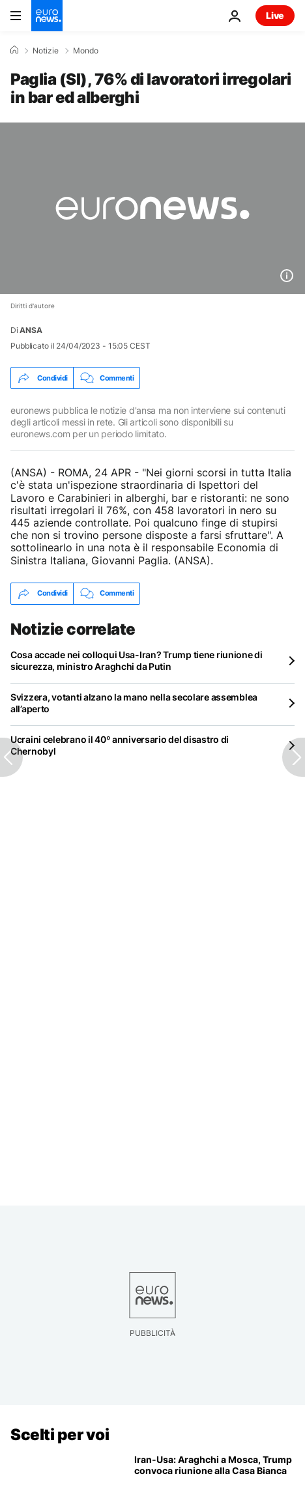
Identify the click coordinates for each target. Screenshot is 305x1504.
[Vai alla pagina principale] (47, 15)
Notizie (46, 51)
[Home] (14, 50)
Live (275, 15)
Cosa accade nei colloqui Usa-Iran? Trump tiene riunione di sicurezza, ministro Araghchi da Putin (136, 660)
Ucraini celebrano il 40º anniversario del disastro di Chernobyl (119, 745)
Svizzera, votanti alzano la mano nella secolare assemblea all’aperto (133, 702)
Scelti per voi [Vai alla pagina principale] (59, 1434)
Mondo (85, 51)
